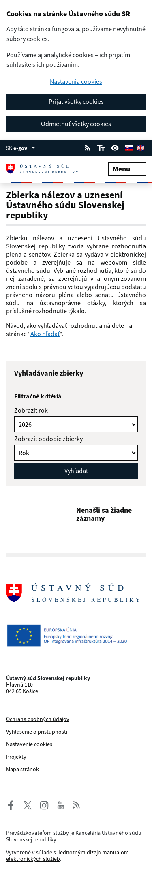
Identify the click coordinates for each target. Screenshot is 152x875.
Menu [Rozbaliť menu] (127, 168)
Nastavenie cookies (29, 744)
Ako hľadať (45, 333)
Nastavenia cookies (76, 82)
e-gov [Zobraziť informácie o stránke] (24, 148)
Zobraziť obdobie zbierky (48, 438)
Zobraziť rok (31, 410)
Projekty (16, 756)
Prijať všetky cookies (76, 101)
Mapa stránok (22, 769)
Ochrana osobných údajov (37, 719)
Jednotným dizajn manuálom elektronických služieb (67, 855)
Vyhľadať (76, 470)
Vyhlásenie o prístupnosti (36, 731)
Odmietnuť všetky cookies (76, 124)
